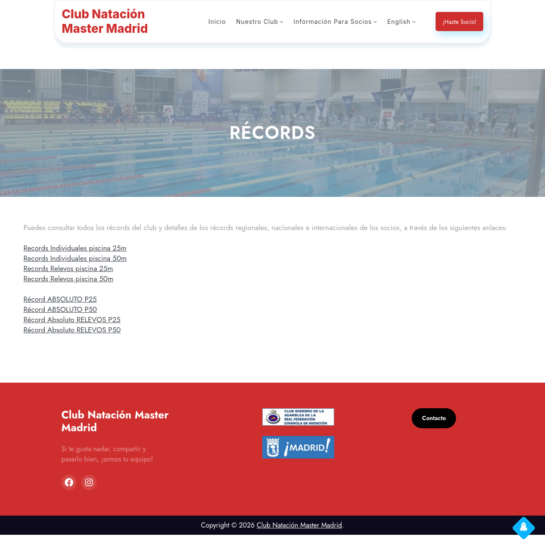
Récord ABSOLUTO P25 (63, 309)
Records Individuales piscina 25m (77, 258)
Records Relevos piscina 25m (71, 278)
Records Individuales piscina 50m (77, 268)
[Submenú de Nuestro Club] (285, 21)
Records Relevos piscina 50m (71, 289)
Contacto (435, 428)
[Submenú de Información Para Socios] (376, 21)
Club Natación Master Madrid (299, 535)
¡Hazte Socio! (458, 21)
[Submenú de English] (414, 21)
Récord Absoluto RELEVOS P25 (75, 330)
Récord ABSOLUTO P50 (63, 319)
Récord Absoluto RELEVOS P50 (75, 340)
